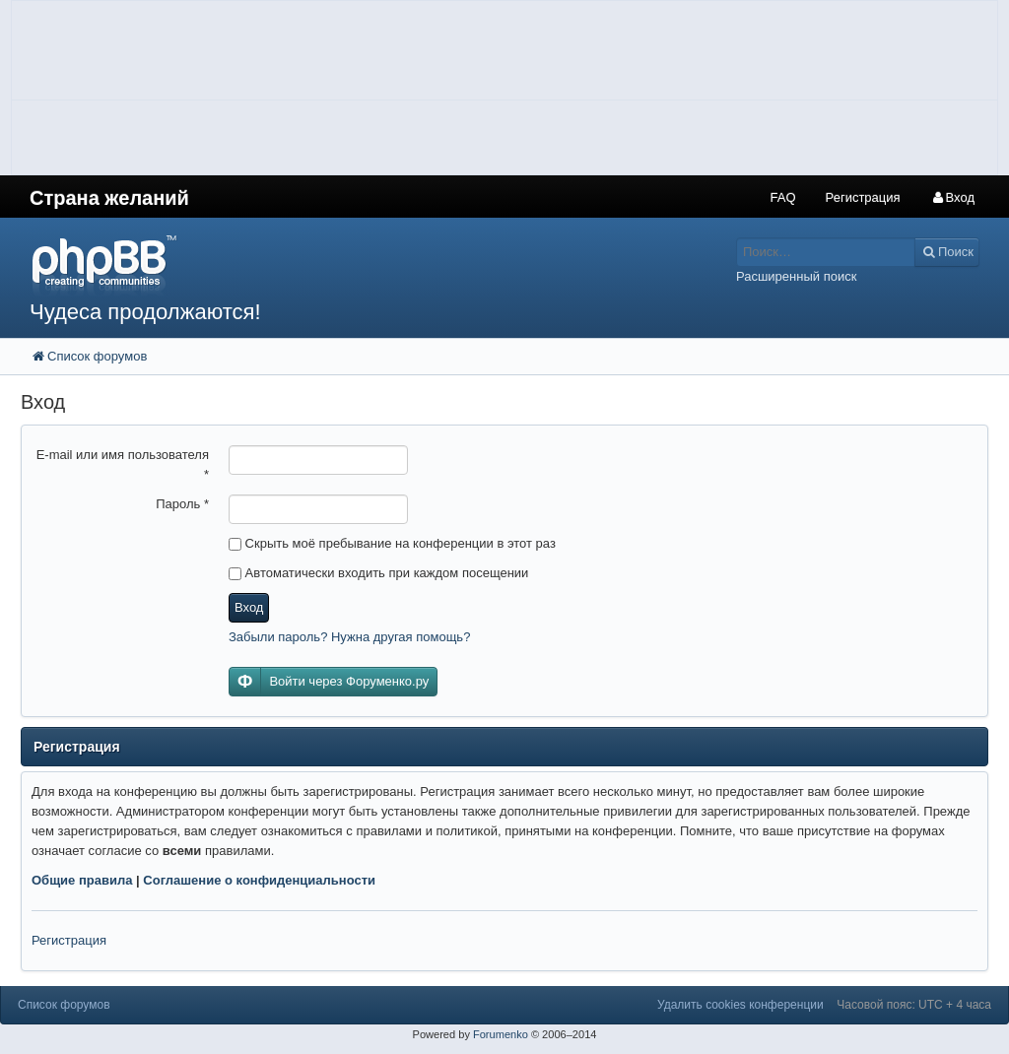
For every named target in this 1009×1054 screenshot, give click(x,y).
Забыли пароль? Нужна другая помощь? (349, 636)
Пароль (182, 503)
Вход (249, 607)
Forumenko (500, 1034)
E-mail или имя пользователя (122, 464)
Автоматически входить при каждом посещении (378, 572)
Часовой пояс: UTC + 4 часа (914, 1005)
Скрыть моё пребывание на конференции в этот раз (392, 543)
